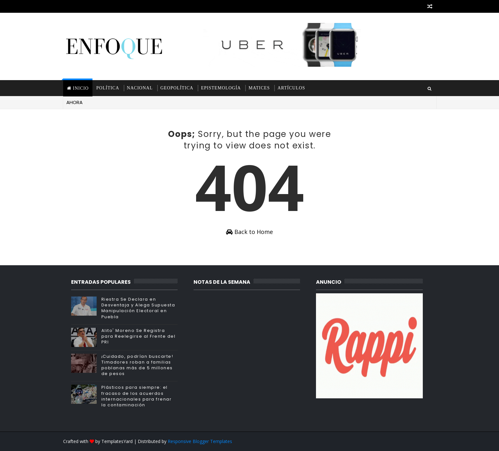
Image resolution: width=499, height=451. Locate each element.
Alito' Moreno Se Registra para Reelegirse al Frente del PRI (138, 336)
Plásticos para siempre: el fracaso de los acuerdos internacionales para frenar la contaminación (136, 396)
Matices (259, 88)
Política (107, 88)
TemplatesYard (117, 441)
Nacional (140, 88)
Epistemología (221, 88)
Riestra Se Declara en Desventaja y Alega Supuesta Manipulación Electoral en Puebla (138, 308)
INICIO (81, 88)
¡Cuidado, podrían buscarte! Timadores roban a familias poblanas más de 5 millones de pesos (137, 365)
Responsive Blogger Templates (200, 441)
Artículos (291, 88)
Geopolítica (177, 88)
